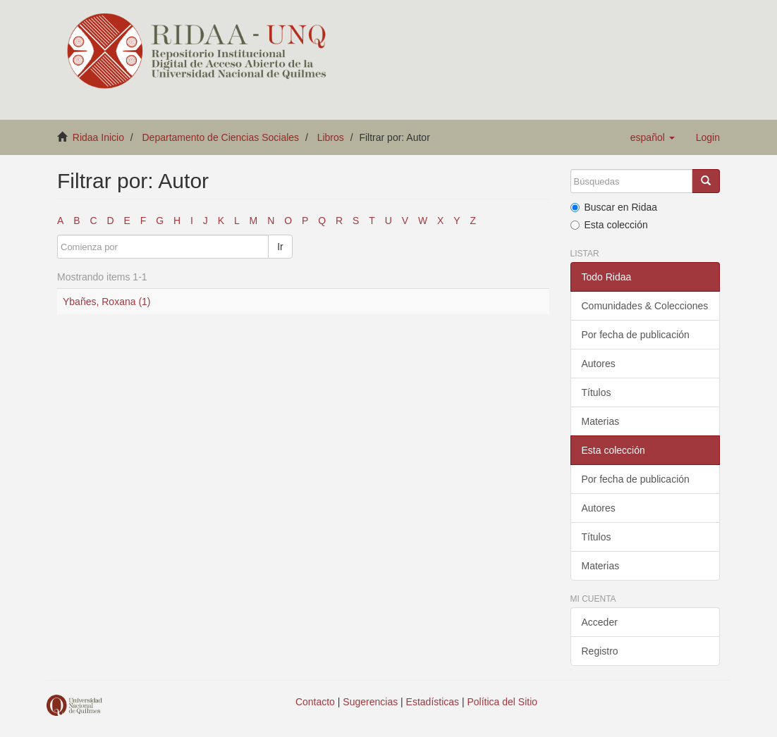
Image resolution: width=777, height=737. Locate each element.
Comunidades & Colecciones (645, 305)
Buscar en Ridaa (614, 207)
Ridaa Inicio (98, 137)
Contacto (315, 701)
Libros (330, 137)
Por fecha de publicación (636, 334)
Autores (599, 363)
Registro (600, 651)
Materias (601, 421)
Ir (280, 246)
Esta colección (609, 224)
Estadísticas (432, 701)
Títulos (596, 392)
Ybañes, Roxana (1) (107, 301)
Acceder (600, 622)
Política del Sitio (502, 701)
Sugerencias (370, 701)
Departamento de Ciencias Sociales (221, 137)
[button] (652, 137)
